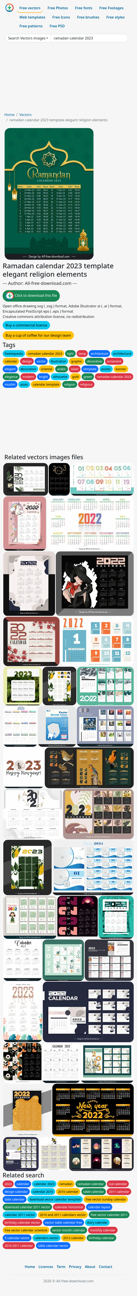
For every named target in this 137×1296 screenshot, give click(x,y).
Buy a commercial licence (26, 325)
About (90, 1266)
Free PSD (57, 26)
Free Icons (61, 17)
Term (61, 1266)
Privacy (75, 1266)
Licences (46, 1266)
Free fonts (83, 8)
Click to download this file (31, 296)
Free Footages (111, 8)
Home (9, 114)
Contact (105, 1266)
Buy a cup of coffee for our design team (38, 335)
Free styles (115, 17)
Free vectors (29, 8)
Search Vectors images (26, 38)
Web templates (32, 17)
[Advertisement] (68, 79)
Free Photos (57, 8)
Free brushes (88, 17)
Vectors (25, 114)
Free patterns (31, 26)
